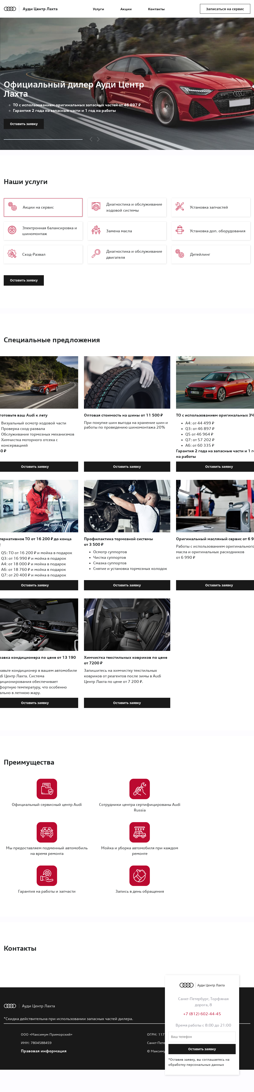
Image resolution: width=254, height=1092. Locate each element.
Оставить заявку (24, 124)
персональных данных (205, 1064)
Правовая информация (44, 1051)
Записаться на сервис (225, 8)
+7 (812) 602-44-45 (202, 1013)
